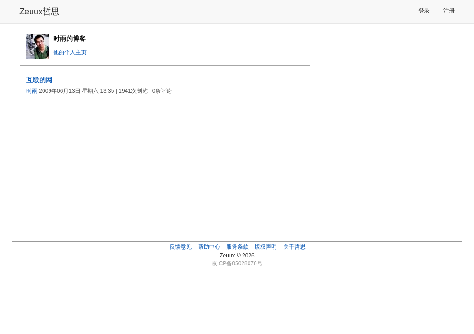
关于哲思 (294, 247)
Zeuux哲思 (39, 11)
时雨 (31, 91)
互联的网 (39, 80)
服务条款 (237, 247)
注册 (449, 10)
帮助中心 (209, 247)
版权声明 (266, 247)
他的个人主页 (70, 52)
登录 (424, 10)
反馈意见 (180, 247)
